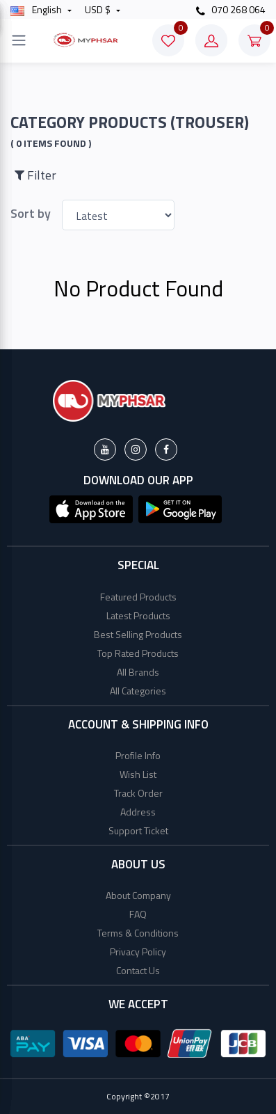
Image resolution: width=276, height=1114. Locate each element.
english (37, 9)
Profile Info (138, 755)
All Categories (138, 690)
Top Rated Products (138, 653)
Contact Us (138, 970)
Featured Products (138, 596)
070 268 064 (231, 9)
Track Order (138, 793)
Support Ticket (138, 830)
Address (138, 811)
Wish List (138, 774)
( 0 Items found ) (50, 143)
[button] (91, 508)
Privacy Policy (138, 951)
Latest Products (138, 615)
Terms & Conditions (138, 932)
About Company (138, 895)
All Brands (138, 672)
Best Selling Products (138, 634)
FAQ (138, 914)
